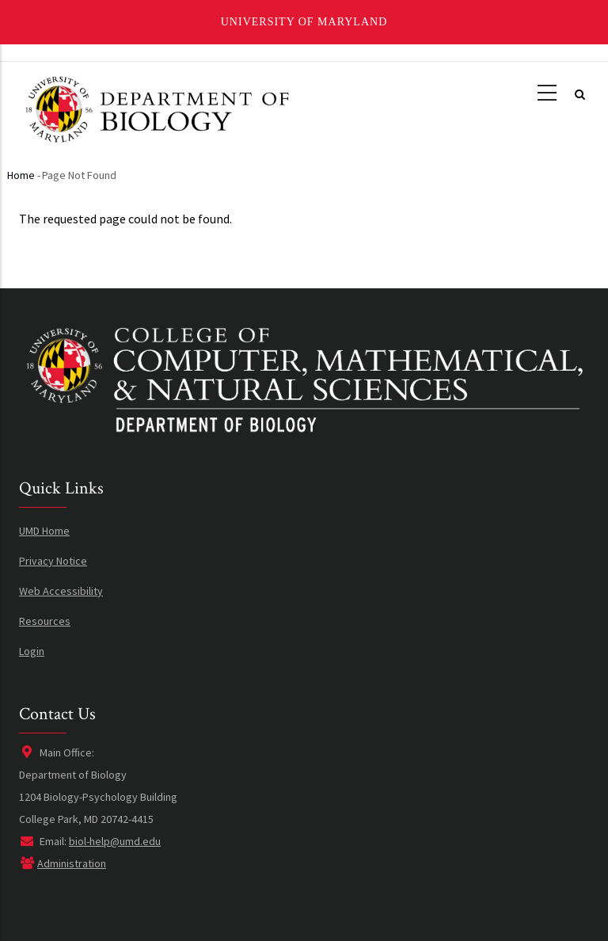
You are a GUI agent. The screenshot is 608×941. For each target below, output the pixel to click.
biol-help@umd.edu (115, 841)
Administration (71, 863)
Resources (44, 621)
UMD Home (44, 531)
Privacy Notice (53, 561)
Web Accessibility (61, 591)
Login (31, 651)
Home (21, 175)
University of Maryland (304, 22)
